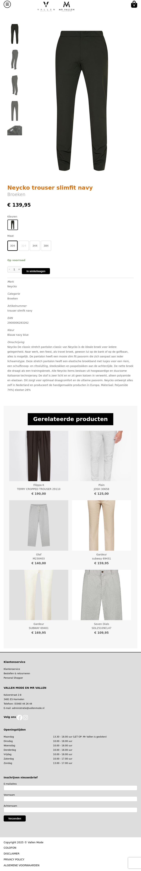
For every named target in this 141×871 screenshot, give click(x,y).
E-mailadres (10, 784)
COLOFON (10, 847)
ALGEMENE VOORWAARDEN (21, 865)
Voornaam (9, 795)
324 (23, 245)
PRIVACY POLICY (14, 859)
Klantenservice (12, 669)
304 (12, 245)
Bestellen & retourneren (17, 673)
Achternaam (10, 806)
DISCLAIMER (11, 853)
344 (34, 245)
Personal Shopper (13, 678)
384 (46, 245)
